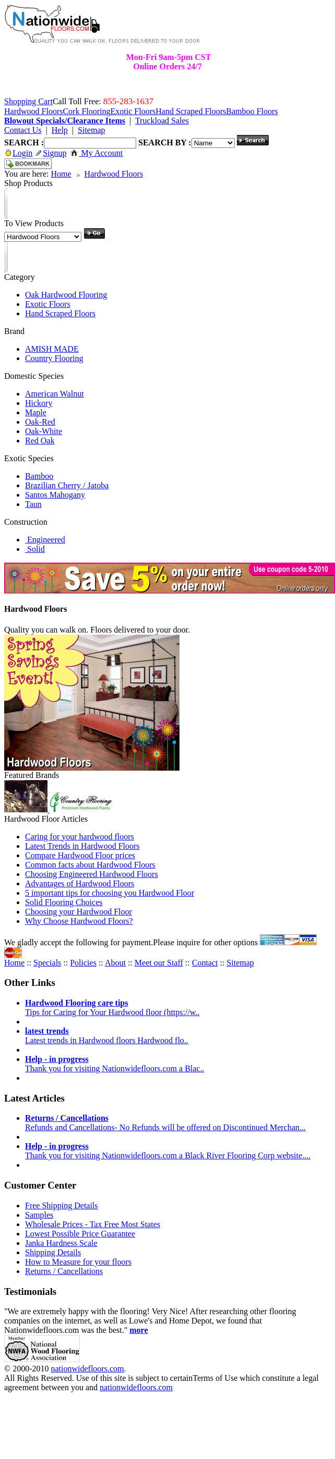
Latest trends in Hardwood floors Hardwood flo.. (106, 1036)
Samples (39, 1214)
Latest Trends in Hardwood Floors (82, 846)
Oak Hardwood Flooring (66, 294)
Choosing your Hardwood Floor (78, 911)
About (115, 962)
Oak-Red (40, 421)
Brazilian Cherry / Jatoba (67, 485)
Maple (35, 412)
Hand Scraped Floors (60, 313)
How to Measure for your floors (78, 1261)
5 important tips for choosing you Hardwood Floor (109, 892)
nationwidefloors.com (87, 1368)
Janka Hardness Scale (61, 1243)
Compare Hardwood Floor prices (80, 855)
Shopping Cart (28, 101)
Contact (205, 962)
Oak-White (43, 431)
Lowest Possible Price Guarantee (80, 1233)
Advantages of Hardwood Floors (79, 883)
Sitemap (240, 962)
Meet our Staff (159, 962)
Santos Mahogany (55, 494)
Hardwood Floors (114, 173)
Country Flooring (54, 358)
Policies (83, 962)
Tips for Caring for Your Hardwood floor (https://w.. (112, 1007)
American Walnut (54, 393)
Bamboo (39, 476)
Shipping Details (53, 1252)
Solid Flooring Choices (63, 902)
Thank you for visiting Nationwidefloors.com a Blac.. (114, 1064)
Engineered (45, 539)
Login (19, 153)
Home (61, 173)
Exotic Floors (47, 304)
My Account (96, 153)
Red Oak (39, 440)
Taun (33, 504)
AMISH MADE (52, 348)
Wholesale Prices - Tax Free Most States (92, 1224)
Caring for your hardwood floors (79, 836)
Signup (51, 153)
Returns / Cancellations (64, 1271)
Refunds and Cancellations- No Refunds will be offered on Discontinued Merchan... (165, 1123)
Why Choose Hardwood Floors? (79, 921)
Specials (47, 962)
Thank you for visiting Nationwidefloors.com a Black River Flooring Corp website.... (167, 1151)
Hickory (38, 403)
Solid (35, 549)
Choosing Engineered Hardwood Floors (91, 874)
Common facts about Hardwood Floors (90, 864)
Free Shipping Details (61, 1205)
